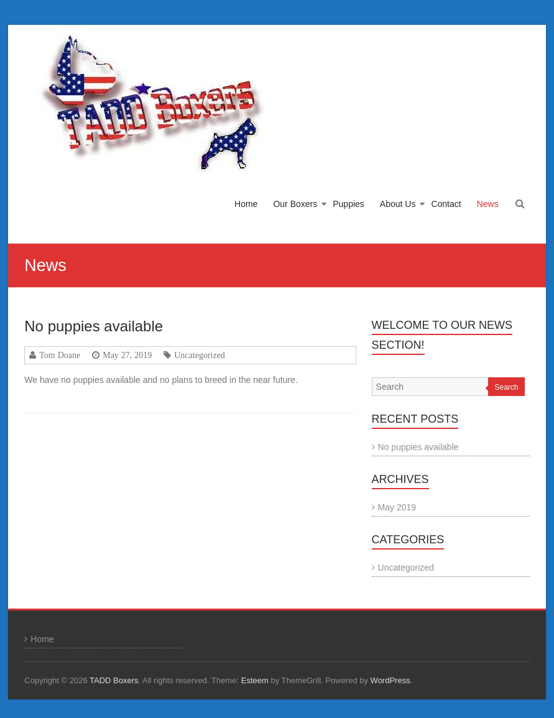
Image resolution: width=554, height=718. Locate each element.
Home (245, 204)
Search (506, 387)
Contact (446, 204)
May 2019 (397, 507)
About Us (398, 204)
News (488, 204)
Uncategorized (199, 355)
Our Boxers (295, 204)
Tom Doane (59, 355)
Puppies (348, 204)
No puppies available (93, 326)
